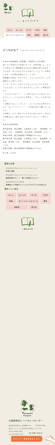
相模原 (37, 35)
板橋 (45, 30)
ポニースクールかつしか (15, 35)
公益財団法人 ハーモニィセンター (26, 420)
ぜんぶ (9, 30)
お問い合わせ (35, 433)
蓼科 (29, 35)
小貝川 (37, 30)
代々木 (28, 30)
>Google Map (40, 425)
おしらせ (19, 30)
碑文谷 (45, 35)
